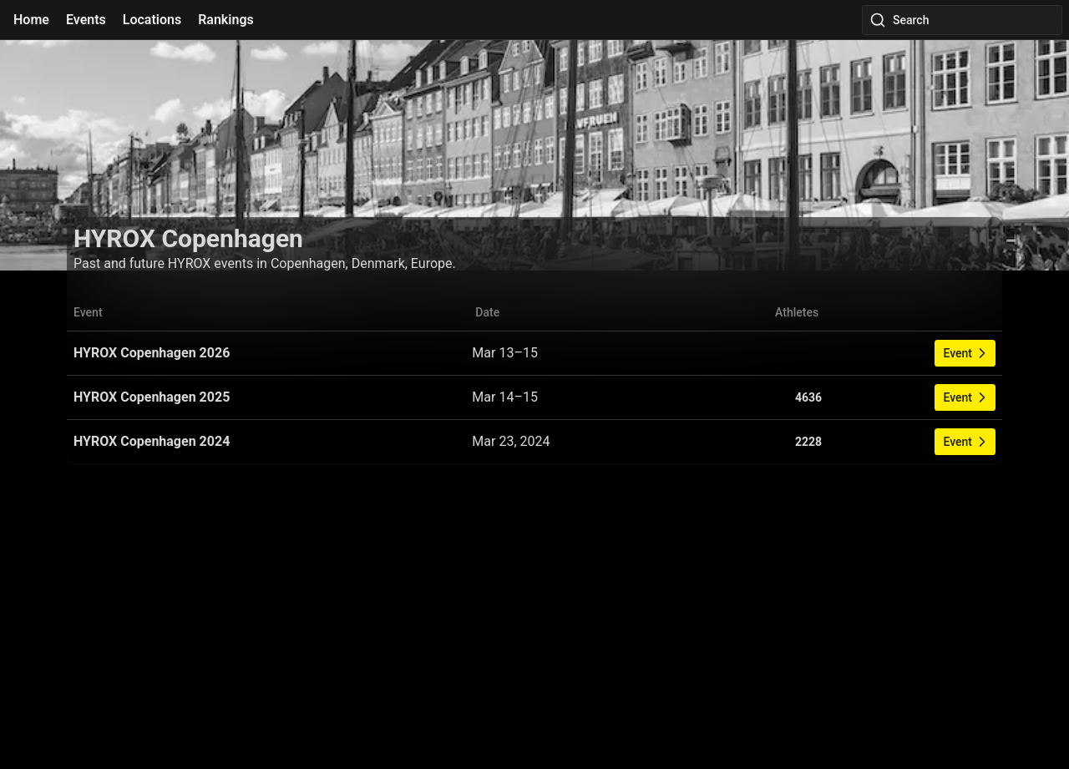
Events (86, 20)
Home (31, 20)
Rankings (226, 20)
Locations (152, 20)
